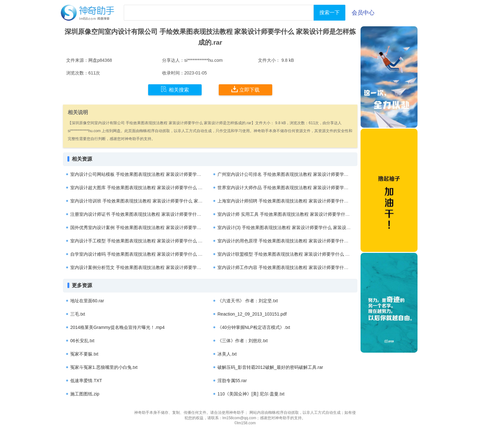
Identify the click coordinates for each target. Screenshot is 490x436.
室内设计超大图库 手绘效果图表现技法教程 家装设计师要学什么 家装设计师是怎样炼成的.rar (162, 187)
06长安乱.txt (82, 340)
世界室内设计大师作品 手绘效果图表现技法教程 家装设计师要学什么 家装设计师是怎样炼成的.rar (313, 187)
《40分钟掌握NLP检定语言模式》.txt (253, 327)
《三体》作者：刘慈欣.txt (242, 340)
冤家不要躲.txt (84, 353)
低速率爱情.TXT (86, 380)
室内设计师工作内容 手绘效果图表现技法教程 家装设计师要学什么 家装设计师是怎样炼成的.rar (311, 267)
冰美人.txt (227, 353)
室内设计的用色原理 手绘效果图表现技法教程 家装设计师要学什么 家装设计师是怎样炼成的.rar (311, 240)
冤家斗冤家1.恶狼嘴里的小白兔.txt (103, 367)
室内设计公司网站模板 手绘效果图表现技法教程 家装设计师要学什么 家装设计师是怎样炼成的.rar (166, 174)
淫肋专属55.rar (232, 380)
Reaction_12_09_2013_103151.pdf (252, 314)
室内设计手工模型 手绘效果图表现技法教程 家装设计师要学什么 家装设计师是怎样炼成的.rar (162, 240)
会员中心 (363, 13)
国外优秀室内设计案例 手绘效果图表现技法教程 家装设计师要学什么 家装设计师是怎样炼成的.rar (166, 227)
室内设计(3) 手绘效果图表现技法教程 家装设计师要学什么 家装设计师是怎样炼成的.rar (302, 227)
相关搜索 (175, 89)
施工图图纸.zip (84, 393)
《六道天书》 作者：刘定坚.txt (247, 300)
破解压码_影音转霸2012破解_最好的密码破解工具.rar (270, 367)
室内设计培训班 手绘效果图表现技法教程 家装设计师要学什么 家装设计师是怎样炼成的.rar (159, 200)
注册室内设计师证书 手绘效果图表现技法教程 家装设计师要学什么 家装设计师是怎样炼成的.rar (164, 214)
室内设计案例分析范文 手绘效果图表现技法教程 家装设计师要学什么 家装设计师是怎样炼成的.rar (166, 267)
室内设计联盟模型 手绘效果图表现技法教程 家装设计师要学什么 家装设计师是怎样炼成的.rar (309, 254)
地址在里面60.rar (87, 300)
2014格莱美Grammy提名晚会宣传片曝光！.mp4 (117, 327)
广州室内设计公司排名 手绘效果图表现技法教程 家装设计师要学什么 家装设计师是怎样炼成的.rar (313, 174)
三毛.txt (77, 314)
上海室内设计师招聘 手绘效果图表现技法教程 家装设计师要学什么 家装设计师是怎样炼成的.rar (311, 200)
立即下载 (245, 89)
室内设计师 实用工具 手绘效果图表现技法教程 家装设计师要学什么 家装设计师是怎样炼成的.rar (311, 214)
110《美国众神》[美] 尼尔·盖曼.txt (251, 393)
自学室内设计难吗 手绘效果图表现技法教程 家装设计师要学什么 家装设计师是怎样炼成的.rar (162, 254)
